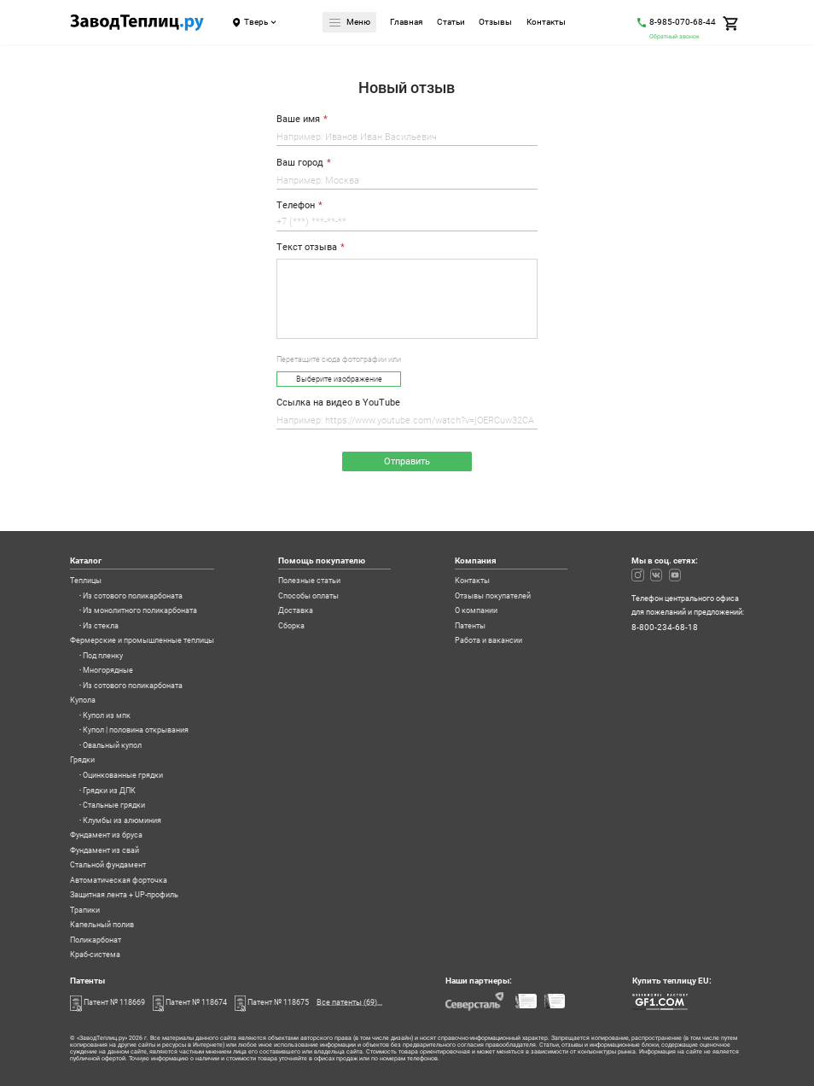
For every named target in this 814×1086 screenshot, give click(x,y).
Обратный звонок (674, 36)
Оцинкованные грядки (123, 775)
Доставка (295, 611)
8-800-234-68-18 (664, 627)
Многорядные (108, 670)
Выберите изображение (339, 379)
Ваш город (299, 163)
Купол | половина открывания (136, 730)
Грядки (82, 760)
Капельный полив (102, 925)
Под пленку (103, 656)
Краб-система (95, 955)
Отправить (407, 461)
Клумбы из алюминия (122, 821)
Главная (406, 22)
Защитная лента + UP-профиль (124, 895)
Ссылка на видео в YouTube (338, 403)
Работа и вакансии (488, 641)
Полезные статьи (309, 581)
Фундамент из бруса (106, 835)
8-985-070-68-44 (682, 21)
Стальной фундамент (108, 865)
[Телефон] (406, 224)
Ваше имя (298, 119)
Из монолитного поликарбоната (140, 611)
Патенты (470, 626)
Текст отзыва (306, 247)
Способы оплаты (308, 596)
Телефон (295, 206)
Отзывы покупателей (493, 596)
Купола (83, 700)
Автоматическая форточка (118, 881)
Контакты (546, 22)
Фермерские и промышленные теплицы (142, 641)
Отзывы (495, 22)
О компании (476, 611)
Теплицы (86, 581)
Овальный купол (112, 746)
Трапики (85, 910)
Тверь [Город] (256, 21)
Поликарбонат (95, 940)
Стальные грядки (114, 805)
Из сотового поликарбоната (133, 596)
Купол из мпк (107, 716)
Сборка (291, 626)
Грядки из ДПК (109, 791)
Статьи (451, 22)
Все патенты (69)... (349, 1002)
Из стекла (101, 626)
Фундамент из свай (104, 851)
